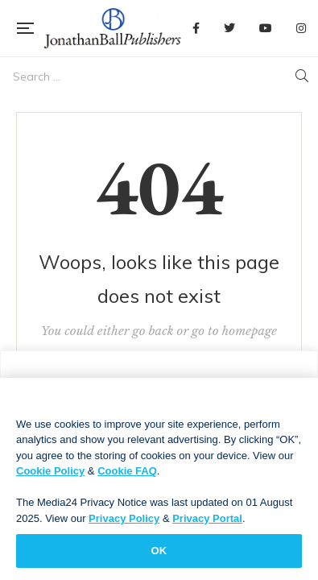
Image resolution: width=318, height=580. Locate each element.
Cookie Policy (50, 476)
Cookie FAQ (127, 476)
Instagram (301, 28)
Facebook (196, 28)
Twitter (229, 28)
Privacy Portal (207, 523)
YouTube (265, 28)
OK (159, 556)
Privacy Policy (124, 523)
